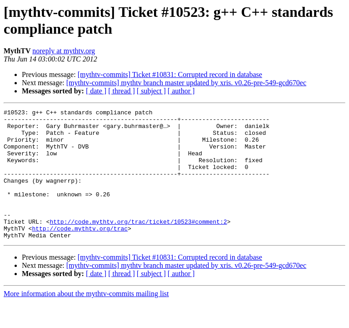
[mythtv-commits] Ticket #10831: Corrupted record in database (170, 74)
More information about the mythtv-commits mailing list (86, 319)
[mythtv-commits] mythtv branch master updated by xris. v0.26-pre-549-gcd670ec (186, 83)
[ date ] (96, 91)
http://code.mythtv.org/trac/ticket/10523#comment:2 (138, 245)
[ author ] (181, 91)
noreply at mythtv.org (63, 51)
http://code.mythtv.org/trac (80, 253)
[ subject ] (151, 91)
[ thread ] (121, 91)
